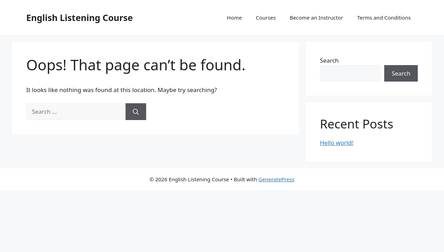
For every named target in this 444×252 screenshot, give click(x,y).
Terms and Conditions (384, 17)
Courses (266, 17)
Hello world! (336, 143)
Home (234, 17)
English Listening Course (79, 17)
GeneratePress (276, 179)
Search (329, 60)
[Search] (136, 111)
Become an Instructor (316, 17)
